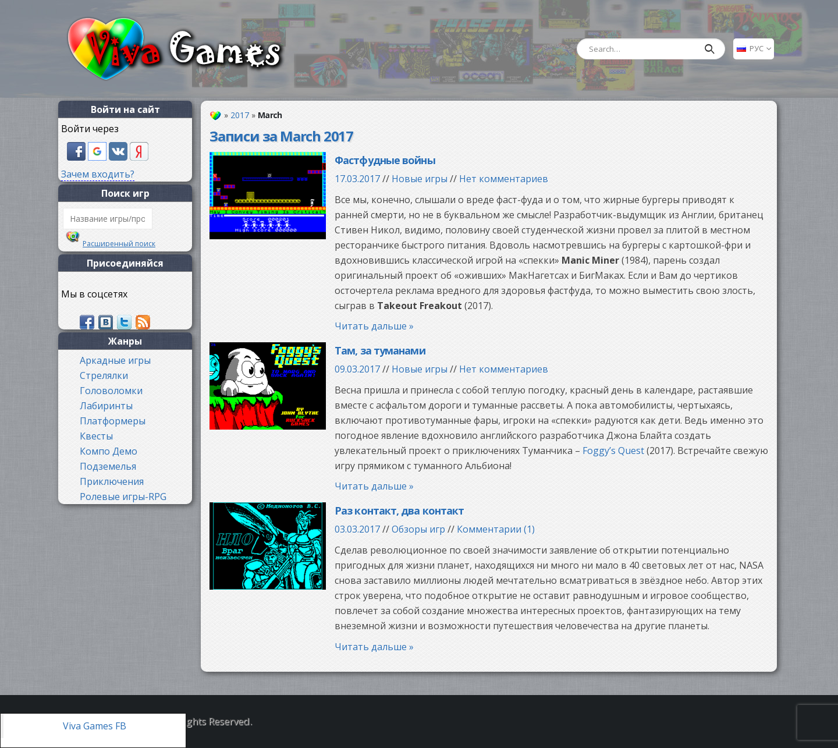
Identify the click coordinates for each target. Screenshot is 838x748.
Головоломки (111, 390)
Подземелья (108, 466)
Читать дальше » (374, 326)
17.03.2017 (357, 178)
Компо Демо (108, 451)
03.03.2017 (357, 529)
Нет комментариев (503, 178)
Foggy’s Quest (613, 450)
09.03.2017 (357, 369)
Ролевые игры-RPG (123, 496)
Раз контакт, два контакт (399, 510)
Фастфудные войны (385, 160)
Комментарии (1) (496, 529)
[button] (77, 150)
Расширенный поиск (119, 244)
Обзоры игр (418, 529)
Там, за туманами (380, 350)
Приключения (112, 481)
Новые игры (420, 178)
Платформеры (112, 420)
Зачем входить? (97, 174)
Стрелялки (104, 375)
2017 (239, 114)
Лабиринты (106, 405)
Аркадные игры (115, 360)
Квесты (96, 436)
